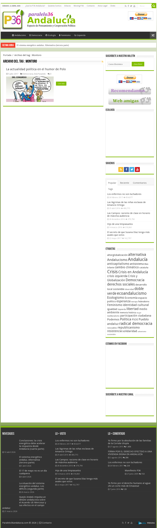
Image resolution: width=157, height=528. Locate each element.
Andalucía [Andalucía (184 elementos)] (137, 259)
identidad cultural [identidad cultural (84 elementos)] (136, 305)
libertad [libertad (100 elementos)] (132, 309)
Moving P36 (79, 6)
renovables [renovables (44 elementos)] (112, 328)
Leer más (61, 84)
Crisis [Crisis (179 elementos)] (112, 271)
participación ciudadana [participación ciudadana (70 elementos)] (135, 315)
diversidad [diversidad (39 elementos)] (129, 289)
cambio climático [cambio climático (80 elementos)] (127, 267)
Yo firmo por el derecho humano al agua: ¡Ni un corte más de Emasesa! (129, 484)
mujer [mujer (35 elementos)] (139, 313)
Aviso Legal (102, 6)
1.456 (128, 447)
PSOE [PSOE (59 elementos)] (135, 319)
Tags (110, 189)
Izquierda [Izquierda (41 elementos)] (122, 309)
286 (126, 458)
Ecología (50, 35)
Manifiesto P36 (133, 470)
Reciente (124, 182)
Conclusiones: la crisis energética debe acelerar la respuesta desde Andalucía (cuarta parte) (32, 444)
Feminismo (65, 35)
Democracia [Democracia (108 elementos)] (135, 280)
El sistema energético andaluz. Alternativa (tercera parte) (43, 45)
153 (143, 474)
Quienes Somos (54, 6)
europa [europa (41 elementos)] (134, 302)
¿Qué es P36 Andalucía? (35, 6)
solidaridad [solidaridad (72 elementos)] (129, 331)
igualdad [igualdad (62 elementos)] (112, 309)
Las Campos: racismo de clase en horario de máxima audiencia (128, 214)
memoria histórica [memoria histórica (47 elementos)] (128, 312)
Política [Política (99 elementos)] (125, 319)
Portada (6, 35)
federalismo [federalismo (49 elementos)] (143, 301)
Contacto (91, 6)
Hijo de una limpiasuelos (120, 224)
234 (128, 466)
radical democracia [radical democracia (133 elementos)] (135, 323)
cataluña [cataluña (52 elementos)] (143, 267)
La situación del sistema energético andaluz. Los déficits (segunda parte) (31, 486)
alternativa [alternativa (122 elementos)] (137, 254)
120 (125, 489)
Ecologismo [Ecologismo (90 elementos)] (115, 297)
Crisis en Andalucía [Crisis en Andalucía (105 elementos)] (133, 272)
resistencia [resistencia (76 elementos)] (114, 331)
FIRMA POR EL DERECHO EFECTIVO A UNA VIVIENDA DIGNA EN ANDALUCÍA (130, 453)
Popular (112, 182)
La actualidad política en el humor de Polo (36, 69)
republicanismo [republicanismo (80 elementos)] (129, 327)
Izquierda (79, 35)
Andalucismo (19, 35)
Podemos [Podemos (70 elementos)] (113, 319)
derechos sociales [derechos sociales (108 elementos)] (121, 284)
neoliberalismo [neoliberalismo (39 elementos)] (113, 316)
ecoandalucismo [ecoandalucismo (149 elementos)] (132, 293)
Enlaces (67, 6)
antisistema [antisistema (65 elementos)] (137, 263)
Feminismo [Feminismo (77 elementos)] (114, 305)
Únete (112, 6)
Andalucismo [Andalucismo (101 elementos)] (117, 260)
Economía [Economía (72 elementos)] (131, 297)
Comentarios (140, 182)
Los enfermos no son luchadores (124, 194)
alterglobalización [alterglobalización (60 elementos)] (117, 254)
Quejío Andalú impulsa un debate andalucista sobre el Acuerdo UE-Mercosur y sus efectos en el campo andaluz (24, 502)
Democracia (35, 35)
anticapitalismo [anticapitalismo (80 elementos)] (118, 264)
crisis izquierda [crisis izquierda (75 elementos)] (117, 276)
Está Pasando (40, 74)
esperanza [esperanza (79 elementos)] (124, 301)
